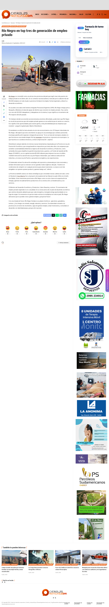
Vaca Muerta (21, 177)
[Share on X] (50, 42)
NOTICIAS (15, 26)
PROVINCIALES (24, 26)
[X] (99, 14)
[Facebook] (97, 14)
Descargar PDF (84, 40)
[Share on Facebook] (47, 42)
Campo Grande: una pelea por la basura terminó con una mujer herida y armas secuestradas (13, 570)
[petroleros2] (91, 476)
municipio (39, 138)
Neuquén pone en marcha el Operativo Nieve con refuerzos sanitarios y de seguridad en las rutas (93, 570)
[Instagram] (83, 72)
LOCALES (67, 565)
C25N (3, 41)
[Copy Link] (52, 42)
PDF (80, 36)
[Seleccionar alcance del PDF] (90, 36)
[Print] (55, 42)
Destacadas (6, 26)
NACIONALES (42, 565)
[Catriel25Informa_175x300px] (91, 327)
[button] (93, 14)
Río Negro (12, 97)
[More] (57, 42)
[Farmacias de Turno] (91, 99)
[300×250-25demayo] (91, 528)
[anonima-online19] (91, 407)
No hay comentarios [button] (61, 244)
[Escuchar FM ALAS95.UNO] (91, 82)
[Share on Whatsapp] (4, 112)
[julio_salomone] (91, 279)
